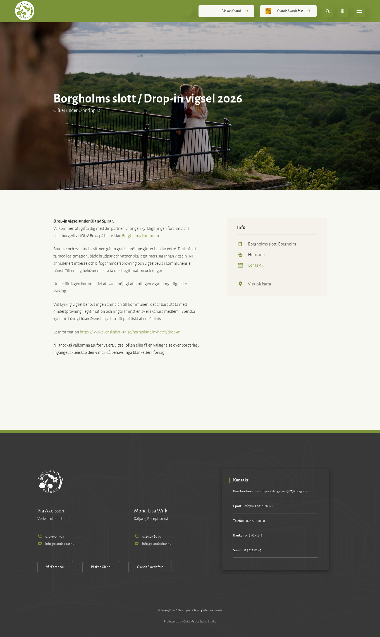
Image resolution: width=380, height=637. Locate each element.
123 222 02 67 (252, 550)
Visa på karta (254, 283)
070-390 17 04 (50, 536)
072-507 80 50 (147, 536)
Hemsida (251, 254)
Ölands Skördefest (288, 11)
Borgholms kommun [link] (140, 236)
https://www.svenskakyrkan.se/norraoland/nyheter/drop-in (130, 332)
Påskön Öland (226, 11)
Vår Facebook (55, 567)
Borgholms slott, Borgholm (266, 244)
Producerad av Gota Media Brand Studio (190, 621)
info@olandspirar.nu (56, 544)
